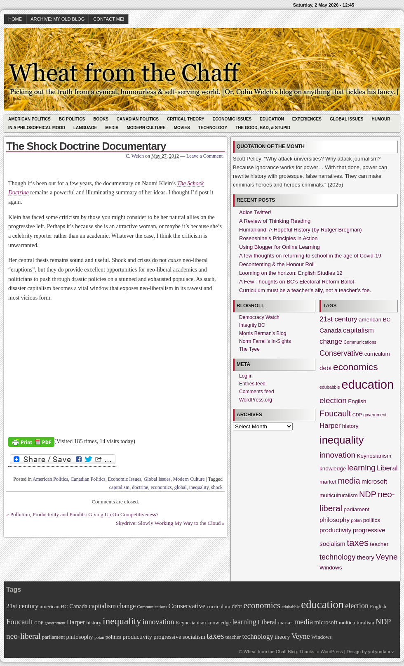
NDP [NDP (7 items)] (367, 494)
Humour (380, 119)
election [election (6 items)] (333, 400)
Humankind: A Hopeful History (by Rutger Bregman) (300, 230)
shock (217, 487)
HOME (15, 19)
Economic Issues (232, 119)
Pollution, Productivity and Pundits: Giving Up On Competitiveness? (84, 514)
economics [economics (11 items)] (355, 366)
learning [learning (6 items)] (362, 467)
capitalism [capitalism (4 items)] (358, 330)
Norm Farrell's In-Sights (265, 341)
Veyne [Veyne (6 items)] (387, 557)
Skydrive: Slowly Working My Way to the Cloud (168, 523)
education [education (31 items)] (367, 384)
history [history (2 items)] (350, 426)
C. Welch (135, 156)
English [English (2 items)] (357, 401)
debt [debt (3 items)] (325, 367)
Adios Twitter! (255, 212)
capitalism (119, 487)
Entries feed (252, 384)
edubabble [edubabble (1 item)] (329, 387)
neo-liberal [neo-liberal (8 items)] (23, 636)
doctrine (140, 487)
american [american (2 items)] (370, 319)
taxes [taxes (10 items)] (358, 543)
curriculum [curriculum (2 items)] (377, 354)
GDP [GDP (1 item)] (357, 414)
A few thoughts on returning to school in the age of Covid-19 (310, 256)
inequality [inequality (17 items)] (341, 440)
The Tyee (249, 349)
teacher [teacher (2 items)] (379, 544)
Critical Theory (185, 119)
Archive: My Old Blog (58, 19)
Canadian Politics (138, 119)
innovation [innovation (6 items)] (337, 455)
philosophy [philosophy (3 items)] (334, 519)
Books (100, 119)
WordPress (331, 651)
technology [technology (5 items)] (337, 557)
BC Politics (72, 119)
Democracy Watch (259, 317)
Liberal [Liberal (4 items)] (387, 468)
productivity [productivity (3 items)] (335, 530)
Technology (213, 127)
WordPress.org (255, 400)
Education (272, 119)
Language (85, 127)
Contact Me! (108, 19)
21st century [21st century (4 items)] (338, 319)
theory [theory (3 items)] (365, 557)
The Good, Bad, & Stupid (262, 127)
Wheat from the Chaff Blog (270, 651)
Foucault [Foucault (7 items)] (335, 413)
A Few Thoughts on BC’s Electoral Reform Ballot (296, 282)
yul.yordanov (381, 651)
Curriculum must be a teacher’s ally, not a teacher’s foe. (305, 290)
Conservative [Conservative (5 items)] (341, 353)
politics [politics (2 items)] (371, 520)
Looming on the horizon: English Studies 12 (291, 273)
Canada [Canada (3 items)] (330, 330)
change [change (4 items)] (330, 341)
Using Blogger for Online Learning (279, 247)
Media (111, 127)
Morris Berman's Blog (262, 333)
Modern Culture (146, 127)
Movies (182, 127)
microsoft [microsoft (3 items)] (374, 481)
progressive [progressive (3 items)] (369, 530)
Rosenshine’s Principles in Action (278, 238)
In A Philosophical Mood (36, 127)
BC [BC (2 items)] (387, 319)
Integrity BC (252, 325)
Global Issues (347, 119)
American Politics (29, 119)
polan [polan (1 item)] (356, 520)
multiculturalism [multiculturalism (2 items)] (338, 495)
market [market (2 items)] (327, 482)
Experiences (307, 119)
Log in (246, 376)
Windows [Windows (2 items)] (330, 567)
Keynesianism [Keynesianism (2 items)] (374, 456)
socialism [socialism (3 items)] (332, 543)
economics (160, 487)
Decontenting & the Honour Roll (277, 264)
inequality (199, 487)
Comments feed (256, 391)
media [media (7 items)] (349, 480)
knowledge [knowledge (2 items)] (332, 468)
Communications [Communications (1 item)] (360, 342)
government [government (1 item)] (374, 414)
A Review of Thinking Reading (274, 221)
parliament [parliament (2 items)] (357, 509)
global (180, 487)
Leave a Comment (204, 156)
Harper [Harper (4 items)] (330, 426)
